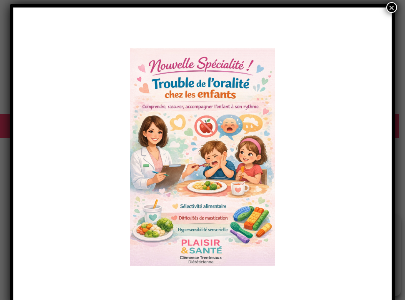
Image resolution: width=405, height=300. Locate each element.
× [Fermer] (392, 7)
